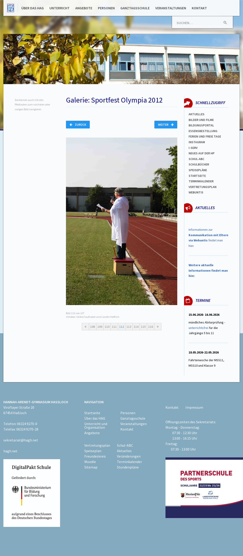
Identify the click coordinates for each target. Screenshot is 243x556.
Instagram (197, 142)
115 (143, 327)
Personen (106, 8)
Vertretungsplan (202, 187)
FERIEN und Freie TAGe (205, 136)
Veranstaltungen (170, 8)
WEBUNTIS (196, 192)
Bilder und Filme (201, 120)
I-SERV (193, 148)
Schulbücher (199, 164)
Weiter (166, 125)
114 (136, 327)
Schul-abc (196, 159)
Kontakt (199, 8)
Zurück (78, 125)
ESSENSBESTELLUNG (203, 131)
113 (128, 327)
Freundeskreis (95, 456)
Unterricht (59, 8)
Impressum (194, 407)
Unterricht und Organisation (95, 425)
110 (107, 327)
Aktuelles (196, 114)
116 (150, 327)
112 (121, 327)
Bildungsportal (201, 125)
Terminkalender (201, 181)
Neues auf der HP (201, 153)
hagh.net (10, 451)
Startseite (197, 176)
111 (114, 327)
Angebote (83, 8)
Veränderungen (129, 456)
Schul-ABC (125, 445)
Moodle (90, 461)
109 (99, 327)
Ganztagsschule (135, 8)
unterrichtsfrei (198, 328)
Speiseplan (92, 450)
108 (92, 327)
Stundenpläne (128, 467)
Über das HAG (32, 8)
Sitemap (90, 467)
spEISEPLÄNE (198, 170)
